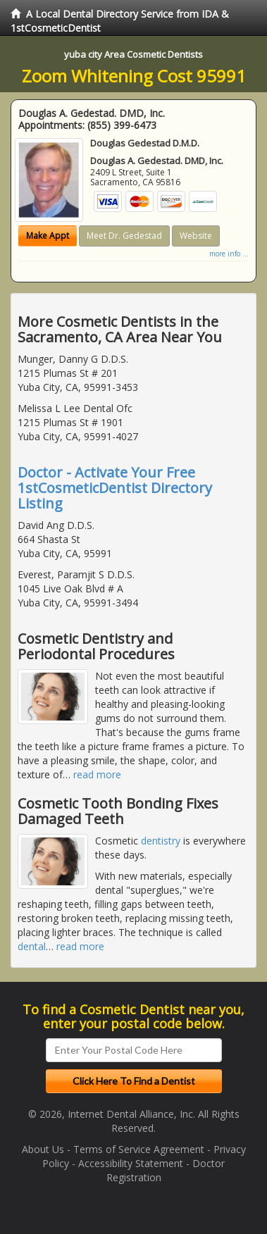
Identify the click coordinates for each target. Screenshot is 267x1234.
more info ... (229, 253)
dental (32, 946)
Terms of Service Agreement (138, 1149)
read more (97, 774)
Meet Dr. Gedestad (124, 236)
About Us (43, 1149)
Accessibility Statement (130, 1163)
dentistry (160, 840)
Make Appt (47, 236)
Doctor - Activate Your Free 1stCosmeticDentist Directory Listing (115, 488)
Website (196, 236)
